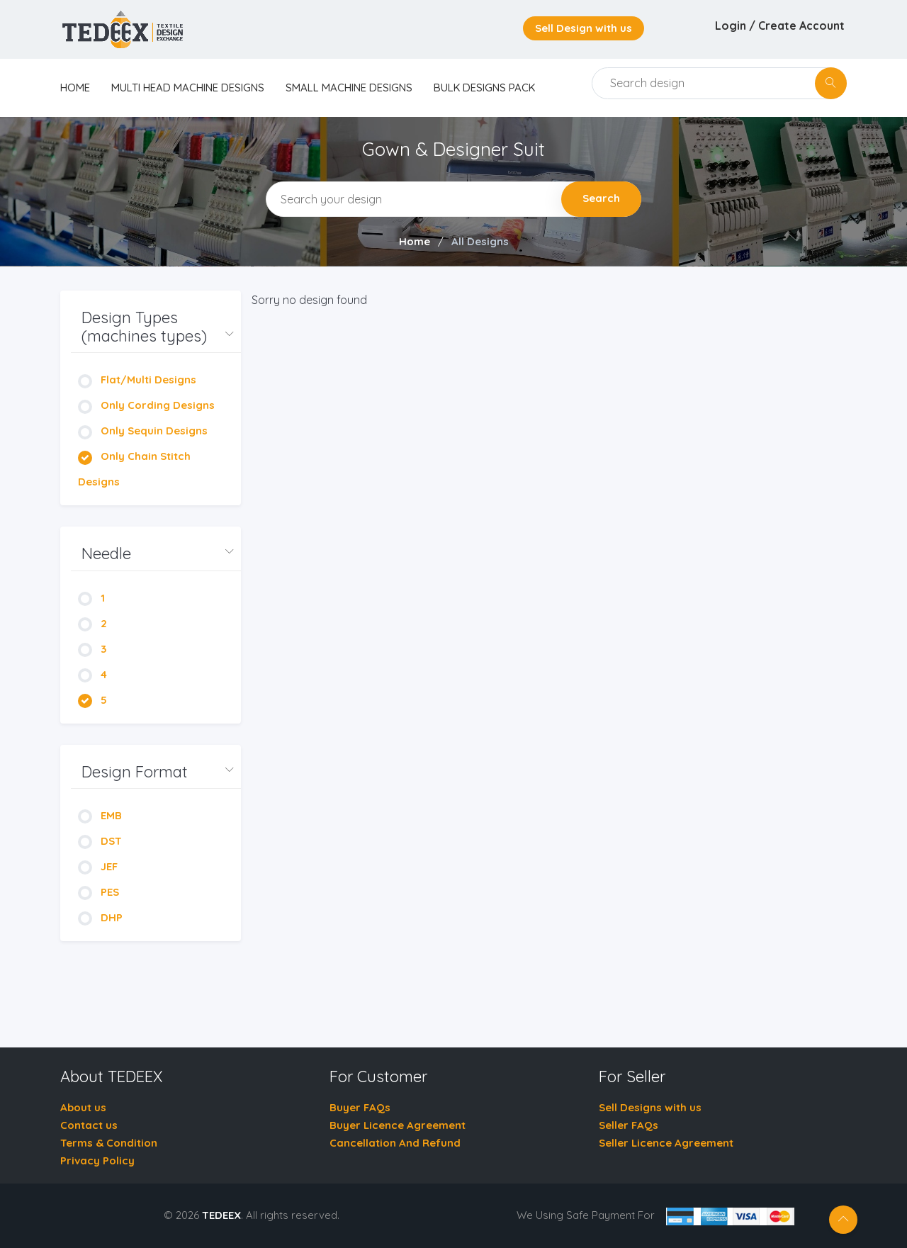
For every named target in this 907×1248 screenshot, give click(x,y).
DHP (100, 917)
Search (601, 198)
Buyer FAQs (359, 1107)
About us (83, 1107)
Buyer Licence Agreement (397, 1125)
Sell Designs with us (650, 1107)
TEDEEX (221, 1215)
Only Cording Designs (146, 405)
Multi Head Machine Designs (187, 87)
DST (100, 841)
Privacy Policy (97, 1160)
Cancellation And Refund (395, 1142)
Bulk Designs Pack (484, 87)
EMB (100, 815)
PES (98, 892)
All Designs (480, 241)
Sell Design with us (583, 28)
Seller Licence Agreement (666, 1142)
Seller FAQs (628, 1125)
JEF (98, 866)
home (75, 87)
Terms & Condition (108, 1142)
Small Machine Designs (349, 87)
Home (414, 241)
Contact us (89, 1125)
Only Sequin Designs (143, 430)
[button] (156, 327)
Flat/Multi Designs (137, 379)
